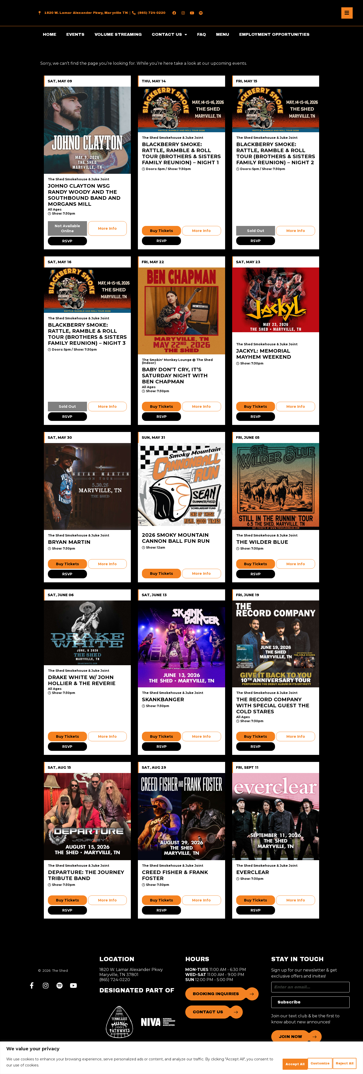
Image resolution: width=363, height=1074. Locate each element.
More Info (107, 228)
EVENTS (75, 34)
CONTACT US (169, 34)
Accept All (338, 1063)
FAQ (201, 34)
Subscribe (289, 1002)
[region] (181, 1059)
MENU (222, 34)
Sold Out (255, 230)
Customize (264, 1063)
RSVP (67, 241)
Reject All (302, 1063)
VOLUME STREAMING (118, 34)
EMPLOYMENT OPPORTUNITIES (274, 34)
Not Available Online (67, 228)
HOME (49, 34)
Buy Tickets (161, 230)
